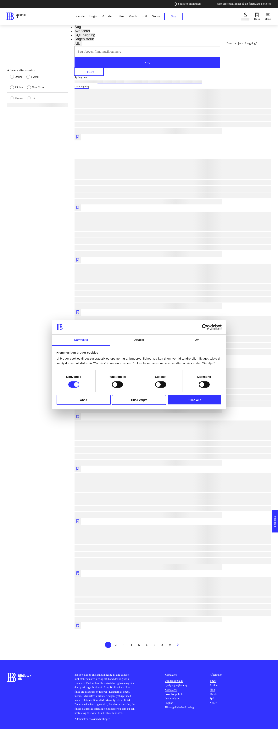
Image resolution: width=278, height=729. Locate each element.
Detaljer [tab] (139, 339)
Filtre (89, 71)
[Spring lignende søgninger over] (173, 77)
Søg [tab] (78, 27)
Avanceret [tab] (82, 31)
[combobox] (147, 51)
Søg (147, 62)
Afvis (83, 400)
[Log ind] (245, 16)
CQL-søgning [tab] (85, 35)
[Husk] (257, 16)
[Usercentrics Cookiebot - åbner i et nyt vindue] (205, 327)
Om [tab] (196, 339)
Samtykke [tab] (81, 339)
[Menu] (268, 16)
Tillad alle (194, 400)
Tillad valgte (139, 400)
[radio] (18, 76)
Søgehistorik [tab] (84, 39)
